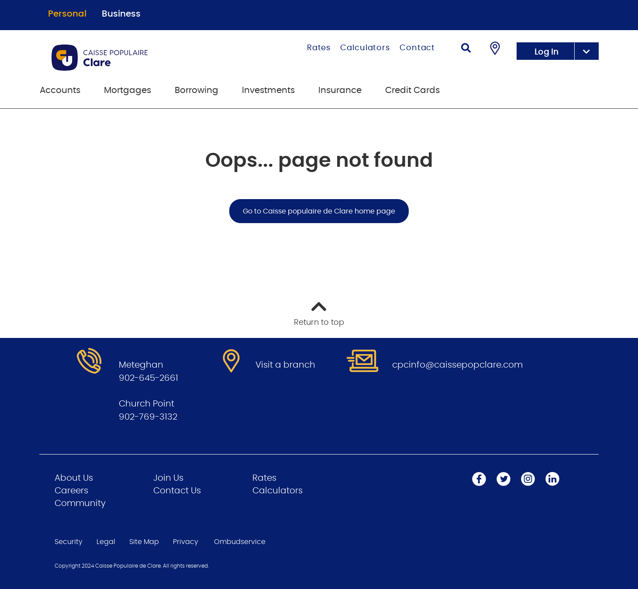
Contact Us (177, 490)
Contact (417, 48)
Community (80, 503)
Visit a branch (285, 365)
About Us (74, 478)
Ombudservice (240, 541)
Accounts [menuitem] (60, 90)
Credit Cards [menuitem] (412, 90)
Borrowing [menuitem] (196, 90)
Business (121, 14)
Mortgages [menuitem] (127, 90)
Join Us (168, 478)
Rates (319, 48)
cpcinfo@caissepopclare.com (457, 365)
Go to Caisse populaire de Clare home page (319, 211)
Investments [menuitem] (268, 90)
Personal (67, 14)
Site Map (144, 541)
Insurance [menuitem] (340, 90)
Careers (71, 490)
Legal (106, 541)
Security (69, 541)
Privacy (185, 541)
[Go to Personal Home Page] (135, 57)
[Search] (466, 49)
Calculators (365, 48)
